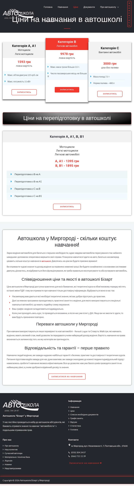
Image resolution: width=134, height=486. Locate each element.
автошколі (46, 261)
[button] (67, 207)
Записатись (24, 92)
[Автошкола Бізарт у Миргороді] (18, 13)
